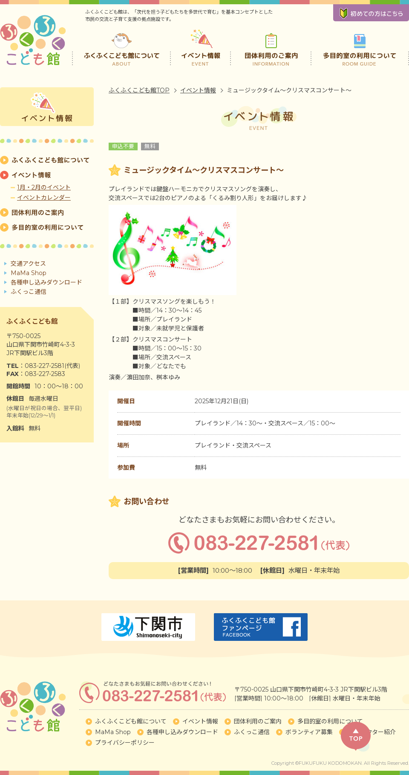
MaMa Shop (28, 273)
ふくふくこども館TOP (139, 90)
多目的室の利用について (360, 47)
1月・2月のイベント (44, 187)
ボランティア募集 (309, 732)
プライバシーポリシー (125, 742)
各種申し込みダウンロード (46, 282)
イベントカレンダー (44, 197)
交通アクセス (28, 263)
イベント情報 (201, 47)
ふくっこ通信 (28, 292)
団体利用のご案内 (271, 47)
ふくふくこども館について (121, 47)
